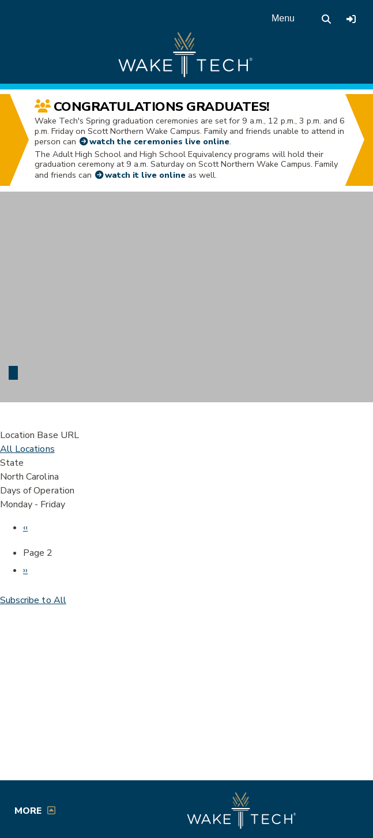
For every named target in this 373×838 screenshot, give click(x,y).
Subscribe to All (33, 600)
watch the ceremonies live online (159, 141)
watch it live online (145, 175)
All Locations (27, 449)
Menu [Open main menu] (283, 18)
